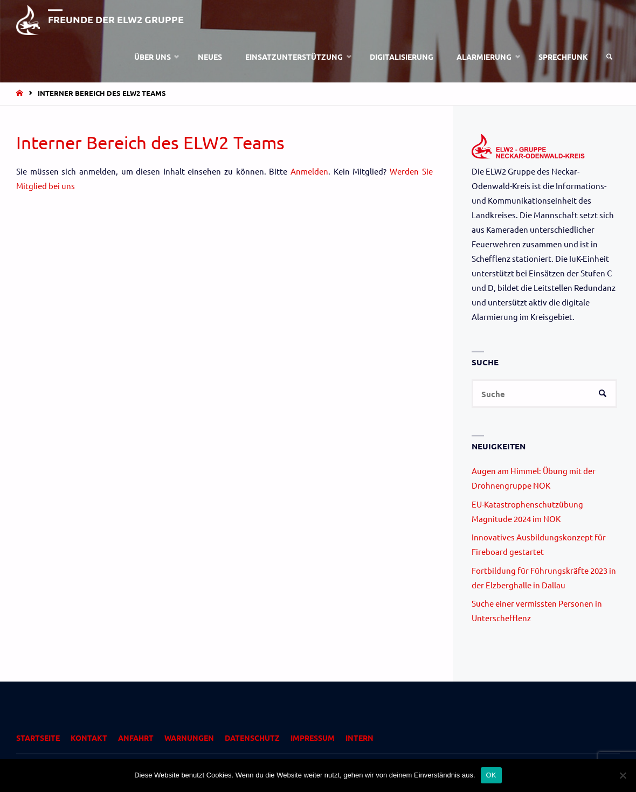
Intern (359, 737)
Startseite (38, 737)
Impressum (313, 737)
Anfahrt (136, 737)
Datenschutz (252, 737)
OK (491, 775)
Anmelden (309, 171)
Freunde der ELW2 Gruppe (116, 19)
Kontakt (89, 737)
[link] (610, 57)
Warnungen (189, 737)
